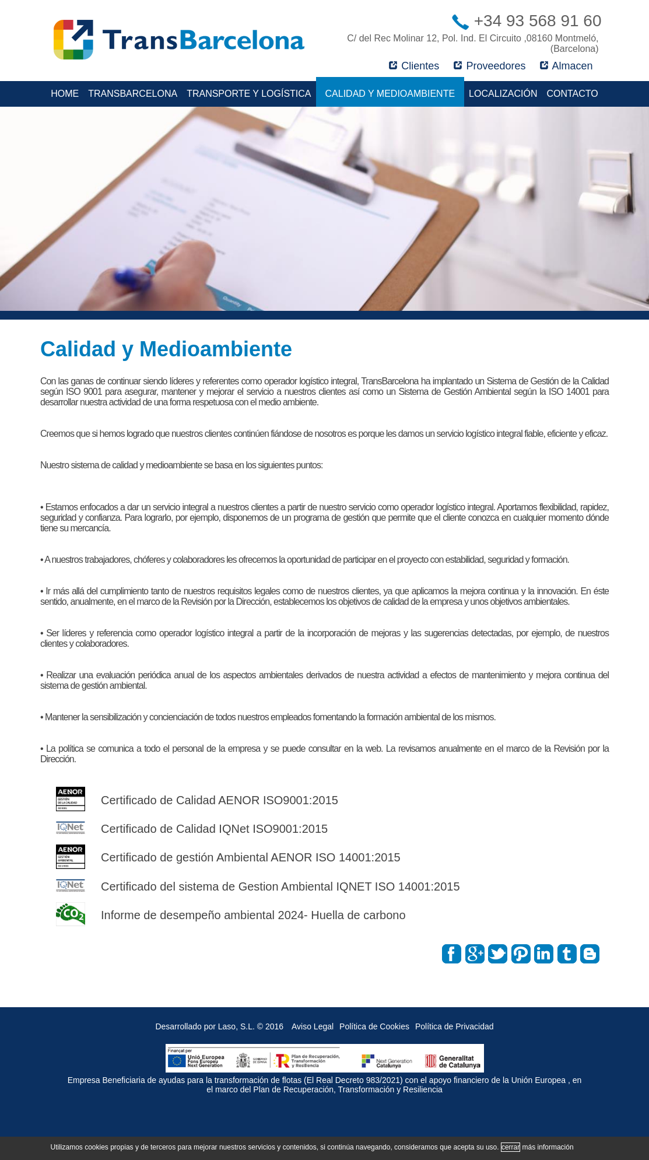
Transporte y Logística (249, 94)
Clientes (414, 66)
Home (65, 94)
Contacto (572, 94)
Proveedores (489, 66)
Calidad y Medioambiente (390, 94)
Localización (503, 94)
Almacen (566, 66)
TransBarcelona (132, 94)
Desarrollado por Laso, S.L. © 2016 (219, 1026)
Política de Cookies (374, 1026)
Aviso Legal (313, 1026)
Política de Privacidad (454, 1026)
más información (548, 1147)
